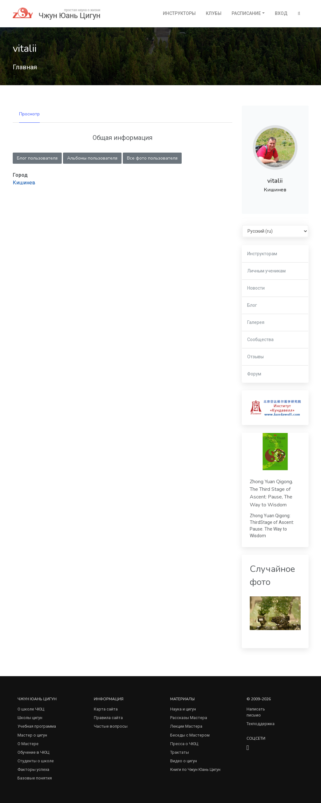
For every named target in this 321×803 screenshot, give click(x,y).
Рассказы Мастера (188, 717)
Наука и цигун (183, 709)
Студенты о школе (35, 760)
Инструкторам (262, 253)
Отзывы (255, 356)
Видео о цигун (183, 760)
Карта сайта (106, 709)
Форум (254, 373)
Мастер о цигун (32, 735)
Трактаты (179, 752)
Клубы (213, 13)
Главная (25, 67)
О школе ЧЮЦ (30, 709)
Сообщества (260, 339)
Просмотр (29, 114)
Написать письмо (256, 712)
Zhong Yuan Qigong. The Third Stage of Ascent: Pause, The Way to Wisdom (271, 493)
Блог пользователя (37, 158)
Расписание (246, 13)
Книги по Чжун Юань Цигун (195, 769)
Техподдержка (261, 723)
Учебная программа (36, 726)
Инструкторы (179, 13)
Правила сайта (108, 717)
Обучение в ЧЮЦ (33, 752)
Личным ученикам (266, 270)
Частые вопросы (111, 726)
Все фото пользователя (152, 158)
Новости (256, 288)
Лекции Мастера (186, 726)
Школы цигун (29, 717)
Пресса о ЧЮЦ (184, 743)
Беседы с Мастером (190, 735)
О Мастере (27, 743)
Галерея (255, 322)
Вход (281, 13)
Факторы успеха (33, 769)
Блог (252, 305)
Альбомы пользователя (92, 158)
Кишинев (24, 183)
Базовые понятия (34, 778)
